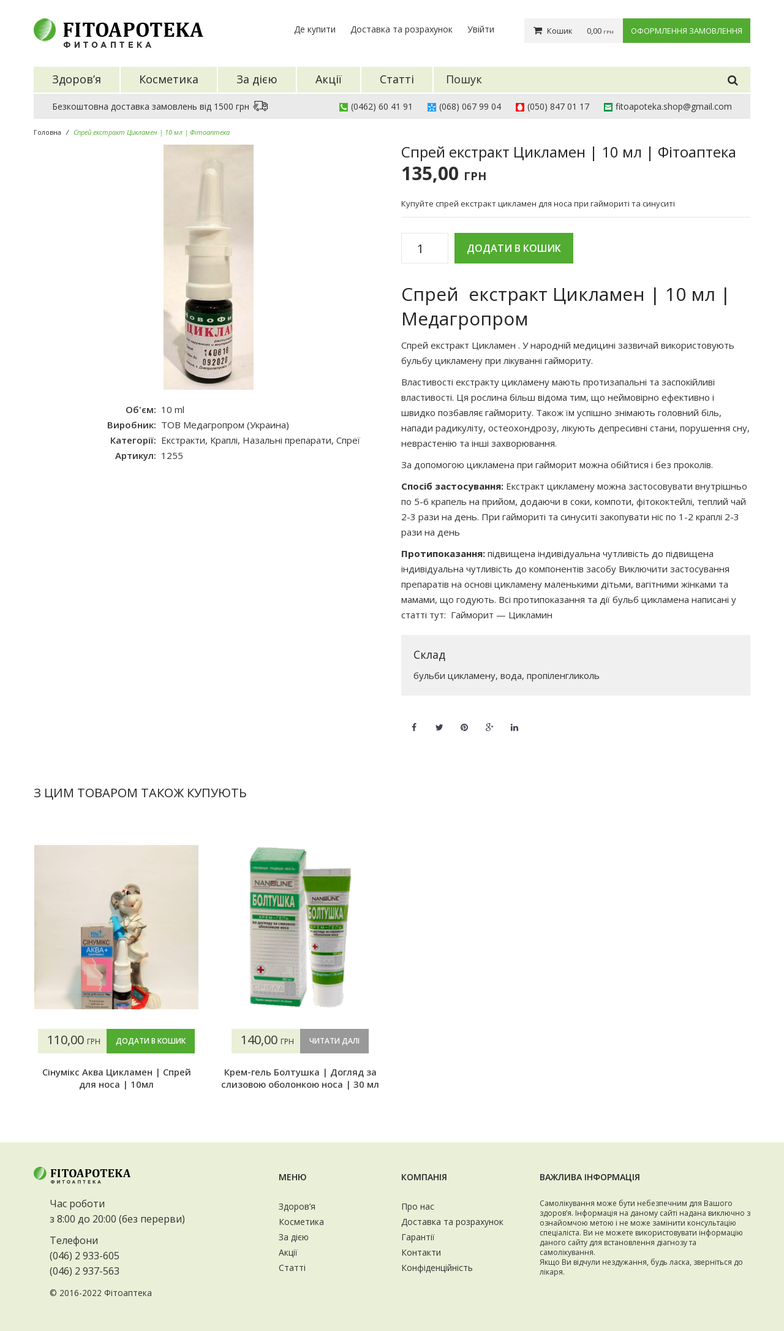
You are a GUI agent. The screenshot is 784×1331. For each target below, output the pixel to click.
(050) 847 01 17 (558, 106)
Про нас (417, 1206)
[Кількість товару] (425, 248)
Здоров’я (297, 1206)
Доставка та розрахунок (401, 29)
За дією (294, 1237)
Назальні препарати (287, 440)
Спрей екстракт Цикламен (458, 345)
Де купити (315, 29)
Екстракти (183, 440)
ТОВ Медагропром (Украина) (225, 425)
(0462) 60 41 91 (382, 106)
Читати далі (334, 1041)
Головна (47, 132)
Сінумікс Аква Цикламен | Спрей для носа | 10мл (116, 1078)
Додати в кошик (514, 248)
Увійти (480, 29)
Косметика (301, 1221)
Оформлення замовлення (686, 30)
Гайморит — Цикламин (501, 615)
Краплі (224, 440)
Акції (288, 1252)
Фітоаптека (128, 1293)
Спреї (348, 440)
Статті (292, 1267)
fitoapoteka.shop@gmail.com (674, 106)
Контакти (421, 1252)
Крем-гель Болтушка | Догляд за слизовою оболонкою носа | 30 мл (300, 1078)
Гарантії (418, 1237)
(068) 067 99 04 (470, 106)
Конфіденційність (437, 1267)
